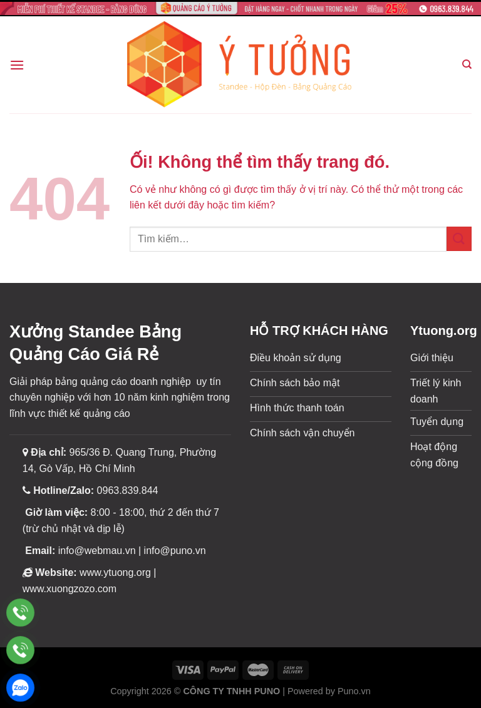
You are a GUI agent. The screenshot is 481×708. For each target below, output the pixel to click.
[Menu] (16, 64)
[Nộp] (459, 239)
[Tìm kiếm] (467, 64)
